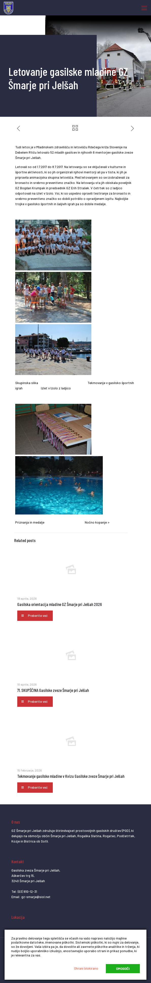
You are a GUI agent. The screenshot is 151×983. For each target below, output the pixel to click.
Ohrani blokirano (86, 968)
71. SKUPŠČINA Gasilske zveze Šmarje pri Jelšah (53, 690)
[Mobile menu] (144, 7)
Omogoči (123, 969)
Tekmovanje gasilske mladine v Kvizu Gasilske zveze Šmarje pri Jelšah (70, 776)
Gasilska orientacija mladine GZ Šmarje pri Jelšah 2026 (59, 604)
